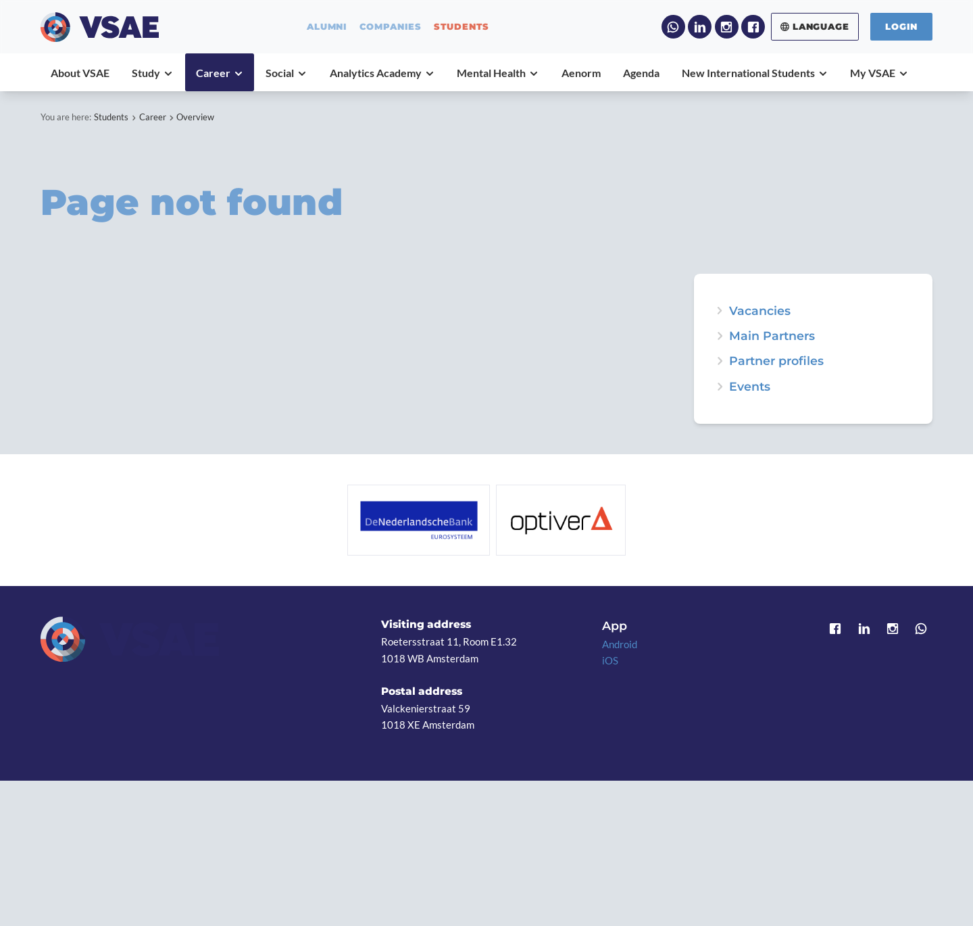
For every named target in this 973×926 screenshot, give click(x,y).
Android (619, 644)
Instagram (727, 27)
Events (749, 386)
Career (152, 117)
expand (719, 386)
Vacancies (760, 311)
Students (111, 117)
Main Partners (772, 336)
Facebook (753, 27)
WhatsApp (673, 27)
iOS (610, 660)
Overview (195, 117)
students (462, 26)
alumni (327, 26)
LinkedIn (700, 27)
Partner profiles (776, 361)
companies (390, 26)
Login (901, 26)
